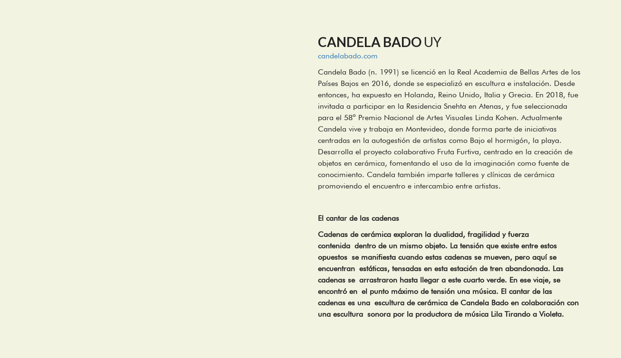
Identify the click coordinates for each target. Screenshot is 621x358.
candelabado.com (348, 55)
